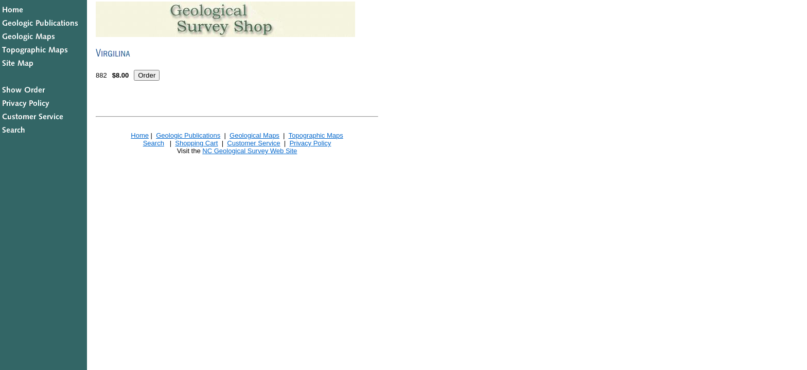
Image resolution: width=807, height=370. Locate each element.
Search (153, 143)
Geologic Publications (188, 135)
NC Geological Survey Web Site (249, 151)
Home (140, 135)
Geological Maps (254, 135)
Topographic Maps (315, 135)
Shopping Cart (196, 143)
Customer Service (253, 143)
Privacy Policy (310, 143)
